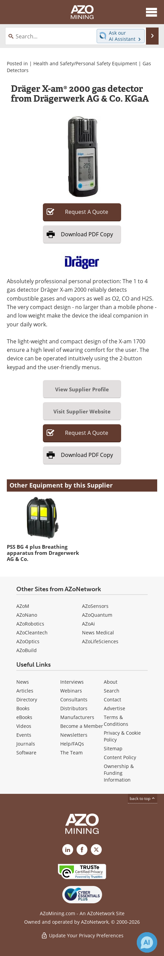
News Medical (98, 632)
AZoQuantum (97, 615)
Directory (26, 699)
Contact (112, 699)
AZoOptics (27, 641)
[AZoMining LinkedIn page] (67, 849)
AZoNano (26, 615)
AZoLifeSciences (100, 641)
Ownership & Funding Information (119, 773)
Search (111, 690)
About (110, 682)
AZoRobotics (30, 623)
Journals (25, 743)
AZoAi (88, 623)
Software (26, 752)
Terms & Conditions (116, 720)
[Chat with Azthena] (147, 942)
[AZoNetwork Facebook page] (82, 849)
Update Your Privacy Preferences (82, 935)
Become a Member (81, 726)
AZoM (22, 606)
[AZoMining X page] (96, 849)
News (22, 682)
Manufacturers (77, 717)
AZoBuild (26, 650)
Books (23, 708)
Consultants (73, 699)
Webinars (71, 690)
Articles (24, 690)
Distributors (73, 708)
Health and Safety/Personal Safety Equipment (85, 63)
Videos (23, 726)
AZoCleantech (32, 632)
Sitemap (113, 748)
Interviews (72, 682)
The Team (71, 752)
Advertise (114, 708)
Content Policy (120, 757)
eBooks (24, 717)
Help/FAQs (72, 743)
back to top (142, 798)
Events (23, 735)
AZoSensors (95, 606)
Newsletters (73, 735)
